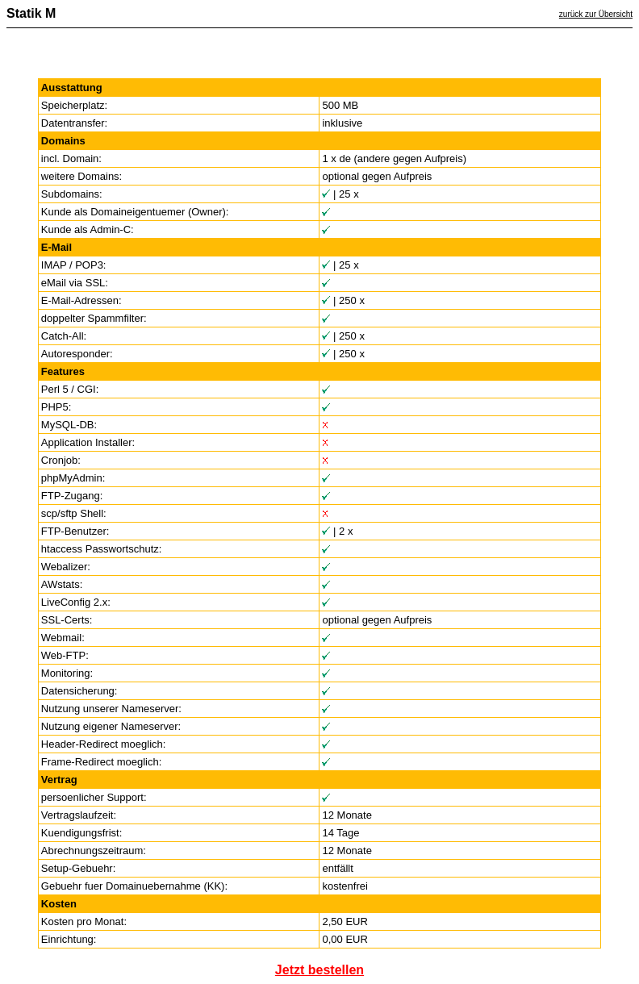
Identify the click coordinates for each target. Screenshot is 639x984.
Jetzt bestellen (319, 970)
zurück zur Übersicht (596, 14)
